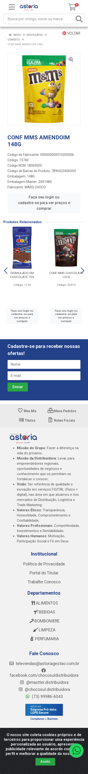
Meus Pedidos (62, 411)
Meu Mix (26, 411)
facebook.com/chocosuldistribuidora (44, 673)
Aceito (45, 761)
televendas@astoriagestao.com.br (44, 663)
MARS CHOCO (35, 187)
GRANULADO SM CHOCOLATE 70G (22, 275)
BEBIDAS (44, 612)
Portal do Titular (44, 573)
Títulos (27, 420)
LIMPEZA (44, 630)
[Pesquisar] (79, 19)
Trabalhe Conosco (44, 582)
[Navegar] (5, 270)
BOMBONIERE (44, 621)
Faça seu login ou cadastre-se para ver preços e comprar (44, 203)
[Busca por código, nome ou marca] (39, 19)
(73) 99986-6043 (44, 696)
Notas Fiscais (61, 420)
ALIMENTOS (44, 603)
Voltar (71, 33)
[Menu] (12, 7)
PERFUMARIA (44, 639)
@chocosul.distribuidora (44, 689)
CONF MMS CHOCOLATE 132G (66, 275)
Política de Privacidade (44, 564)
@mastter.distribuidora (44, 682)
